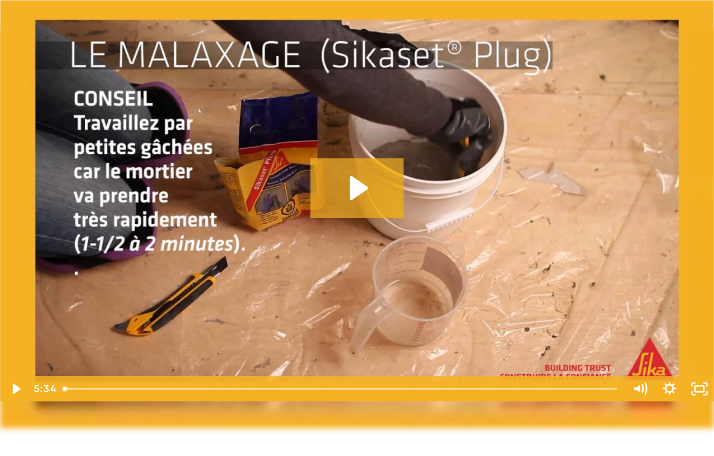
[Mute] (639, 389)
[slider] (341, 389)
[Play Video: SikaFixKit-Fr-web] (357, 188)
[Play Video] (15, 389)
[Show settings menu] (669, 389)
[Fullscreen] (699, 389)
